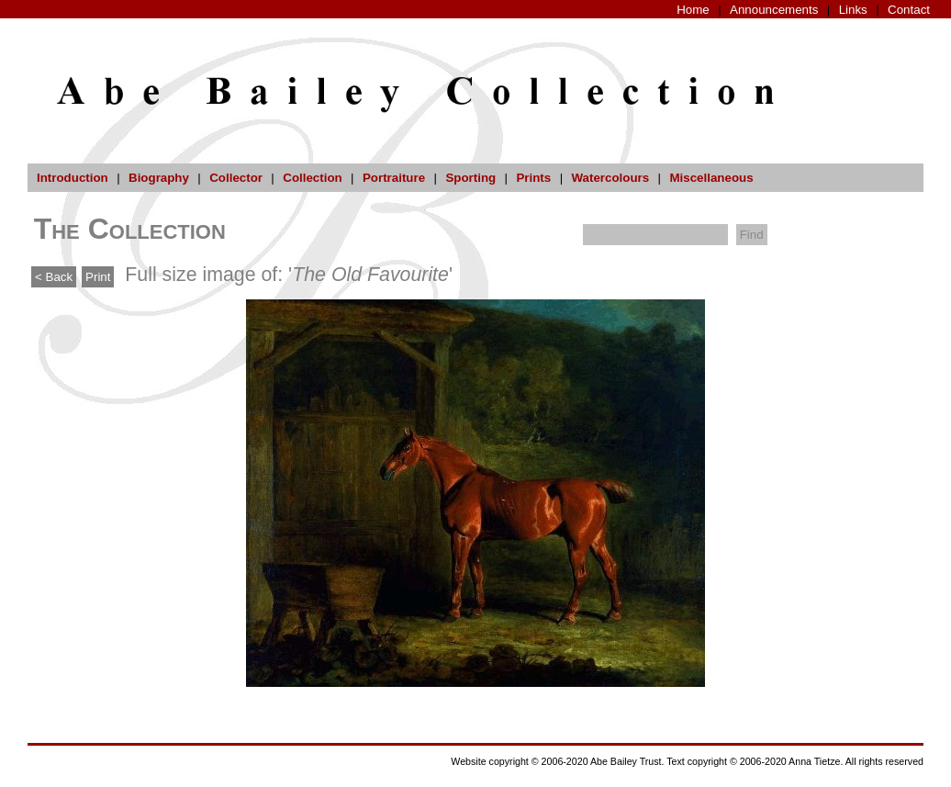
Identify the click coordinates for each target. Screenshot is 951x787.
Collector (236, 178)
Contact (909, 10)
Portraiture (394, 178)
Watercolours (611, 178)
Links (853, 10)
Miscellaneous (711, 178)
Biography (159, 178)
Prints (533, 178)
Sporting (470, 178)
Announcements (774, 10)
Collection (312, 178)
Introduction (72, 178)
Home (693, 10)
